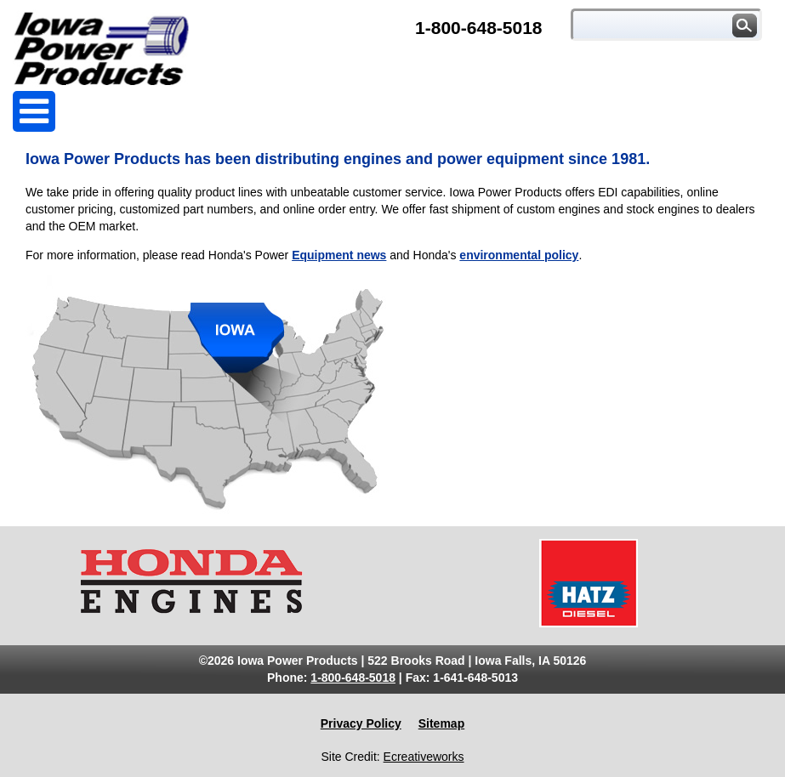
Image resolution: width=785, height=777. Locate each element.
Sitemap (441, 723)
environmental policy (518, 255)
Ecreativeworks (424, 756)
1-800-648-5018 (478, 27)
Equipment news (339, 255)
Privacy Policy (361, 723)
